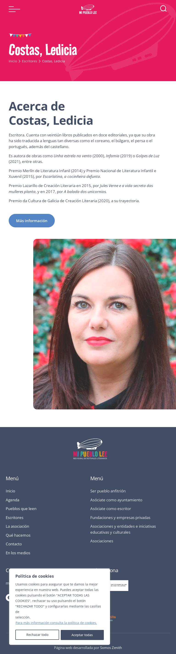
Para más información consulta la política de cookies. (56, 623)
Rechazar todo (37, 635)
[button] (14, 9)
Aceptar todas (82, 635)
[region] (59, 607)
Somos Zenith (111, 647)
